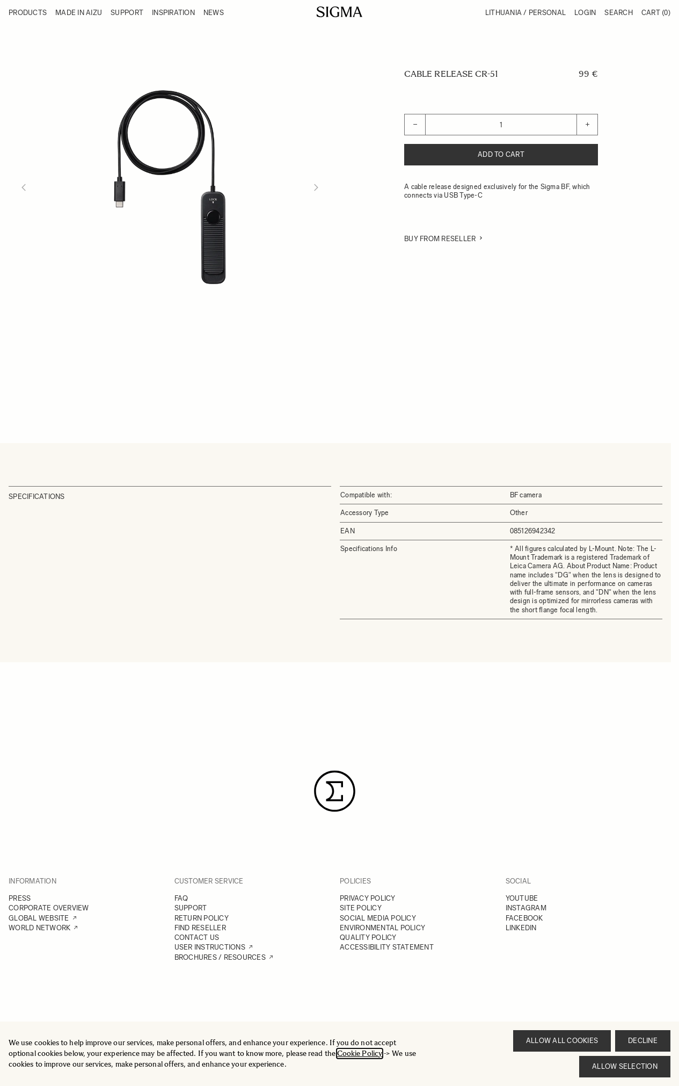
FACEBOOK (524, 918)
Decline (643, 1041)
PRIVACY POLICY (368, 898)
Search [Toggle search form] (618, 13)
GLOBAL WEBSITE (39, 918)
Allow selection (625, 1066)
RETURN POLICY (201, 918)
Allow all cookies (562, 1041)
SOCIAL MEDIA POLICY (378, 918)
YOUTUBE (522, 898)
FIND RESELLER (200, 928)
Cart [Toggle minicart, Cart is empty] (655, 13)
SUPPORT (190, 908)
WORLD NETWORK (39, 928)
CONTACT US (197, 937)
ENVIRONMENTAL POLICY (382, 928)
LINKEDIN (521, 928)
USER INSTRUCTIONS (209, 947)
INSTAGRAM (526, 908)
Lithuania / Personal (525, 13)
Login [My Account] (585, 13)
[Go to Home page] (339, 11)
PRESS (20, 898)
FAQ (181, 898)
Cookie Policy (359, 1053)
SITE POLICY (361, 908)
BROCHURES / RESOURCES (220, 957)
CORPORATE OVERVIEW (49, 908)
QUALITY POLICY (368, 937)
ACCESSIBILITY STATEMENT (387, 947)
